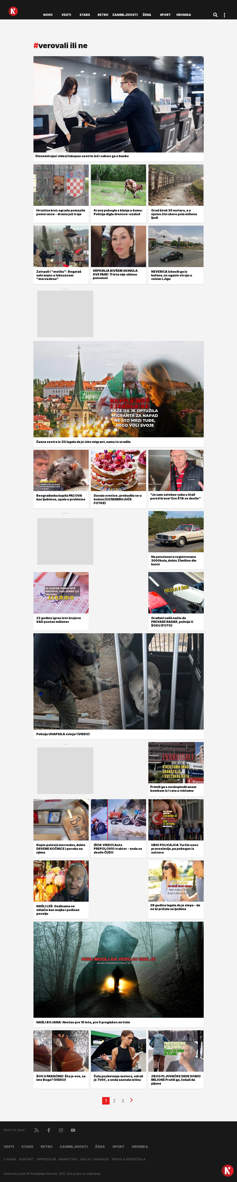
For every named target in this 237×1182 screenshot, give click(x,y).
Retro (103, 15)
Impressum (46, 1159)
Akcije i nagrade (94, 1159)
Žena (147, 15)
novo (48, 15)
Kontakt (26, 1159)
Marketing (68, 1159)
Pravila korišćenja (129, 1159)
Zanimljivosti (125, 15)
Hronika (183, 15)
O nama (10, 1159)
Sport (165, 15)
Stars (84, 15)
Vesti (66, 15)
